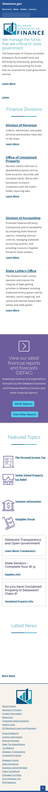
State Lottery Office (21, 271)
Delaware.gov (12, 3)
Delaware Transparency (13, 751)
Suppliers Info (13, 574)
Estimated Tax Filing (11, 775)
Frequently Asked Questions (15, 721)
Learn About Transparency (20, 550)
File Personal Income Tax (30, 457)
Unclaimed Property (11, 755)
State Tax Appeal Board (13, 744)
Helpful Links (8, 724)
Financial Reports (10, 733)
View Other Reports (24, 414)
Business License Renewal (14, 767)
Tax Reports (8, 748)
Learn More (8, 83)
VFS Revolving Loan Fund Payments (19, 728)
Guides (23, 9)
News (16, 9)
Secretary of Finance (12, 710)
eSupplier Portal (25, 519)
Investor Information (28, 501)
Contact (32, 9)
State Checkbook (10, 764)
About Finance (9, 706)
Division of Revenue (21, 125)
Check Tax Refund (10, 771)
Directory (7, 9)
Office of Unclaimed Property (21, 159)
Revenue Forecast (10, 740)
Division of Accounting (23, 218)
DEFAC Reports (23, 403)
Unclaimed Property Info (19, 601)
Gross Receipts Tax (11, 778)
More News (8, 675)
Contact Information (12, 713)
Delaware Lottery (10, 760)
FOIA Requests (9, 782)
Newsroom (7, 717)
